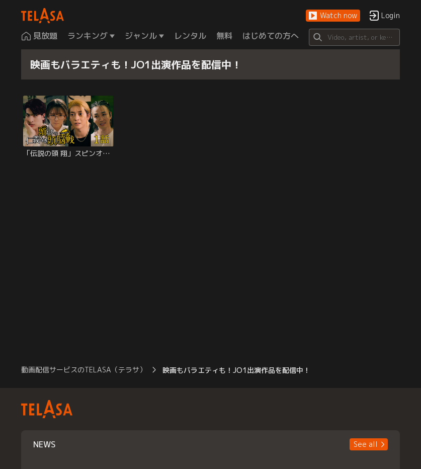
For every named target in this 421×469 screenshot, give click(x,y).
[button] (333, 16)
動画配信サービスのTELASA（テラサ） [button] (83, 369)
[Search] (354, 37)
